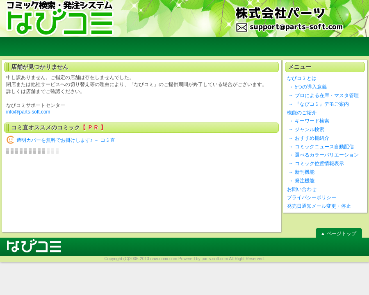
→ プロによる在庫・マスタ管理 (323, 95)
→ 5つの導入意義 (307, 87)
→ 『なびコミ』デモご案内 (318, 104)
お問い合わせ (302, 189)
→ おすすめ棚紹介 (308, 138)
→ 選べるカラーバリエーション (323, 155)
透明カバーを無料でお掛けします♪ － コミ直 (65, 140)
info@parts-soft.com (28, 112)
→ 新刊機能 (300, 172)
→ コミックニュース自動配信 (320, 147)
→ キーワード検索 (308, 121)
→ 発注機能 (300, 181)
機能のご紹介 (302, 113)
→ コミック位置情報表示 (315, 163)
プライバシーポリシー (311, 197)
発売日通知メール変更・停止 (319, 206)
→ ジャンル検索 (305, 129)
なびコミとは (302, 78)
